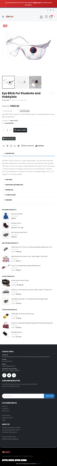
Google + (14, 145)
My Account (5, 411)
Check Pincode (24, 111)
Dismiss (38, 463)
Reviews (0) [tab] (9, 190)
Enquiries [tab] (8, 200)
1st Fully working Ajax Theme (11, 430)
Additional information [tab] (14, 185)
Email (18, 145)
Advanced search (7, 418)
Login (3, 420)
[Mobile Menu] (3, 16)
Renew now (37, 3)
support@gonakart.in (8, 366)
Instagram (14, 375)
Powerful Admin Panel (9, 437)
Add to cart (21, 130)
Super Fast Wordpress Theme (11, 427)
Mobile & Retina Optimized (10, 439)
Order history (6, 415)
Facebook (3, 145)
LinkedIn (11, 145)
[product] (6, 216)
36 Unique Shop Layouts (9, 432)
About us (5, 406)
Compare (40, 146)
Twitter (7, 145)
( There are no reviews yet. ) (19, 100)
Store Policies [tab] (10, 195)
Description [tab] (9, 153)
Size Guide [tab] (8, 180)
